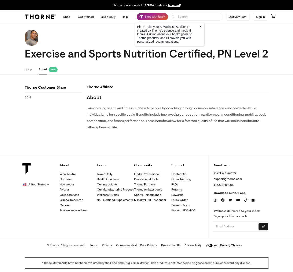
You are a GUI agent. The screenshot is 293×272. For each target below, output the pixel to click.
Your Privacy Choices (224, 245)
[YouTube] (238, 200)
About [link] (43, 69)
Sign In (260, 17)
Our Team (66, 179)
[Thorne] (40, 16)
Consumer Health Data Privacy (136, 245)
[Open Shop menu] (67, 17)
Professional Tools (146, 179)
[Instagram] (215, 200)
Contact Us (179, 174)
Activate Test (237, 17)
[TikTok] (245, 200)
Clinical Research (71, 200)
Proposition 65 (170, 245)
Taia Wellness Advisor (74, 210)
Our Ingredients (107, 184)
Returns (176, 189)
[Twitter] (230, 200)
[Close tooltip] (200, 26)
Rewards (177, 195)
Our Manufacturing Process (115, 189)
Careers (65, 205)
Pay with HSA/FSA (183, 210)
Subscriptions (180, 205)
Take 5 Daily (104, 174)
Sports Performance (147, 195)
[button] (35, 184)
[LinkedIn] (253, 200)
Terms (94, 245)
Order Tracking (181, 179)
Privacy (107, 245)
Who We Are (68, 174)
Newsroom (67, 184)
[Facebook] (222, 200)
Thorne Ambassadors (148, 189)
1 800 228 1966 (224, 185)
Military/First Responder (150, 200)
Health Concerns (108, 179)
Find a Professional (147, 174)
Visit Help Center (225, 173)
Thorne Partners (144, 184)
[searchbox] (196, 17)
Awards (65, 189)
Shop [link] (28, 69)
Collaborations (69, 195)
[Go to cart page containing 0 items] (273, 16)
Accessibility (193, 245)
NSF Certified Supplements (115, 200)
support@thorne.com (228, 179)
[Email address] (234, 226)
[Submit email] (263, 226)
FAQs (174, 184)
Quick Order (179, 200)
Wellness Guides (108, 195)
